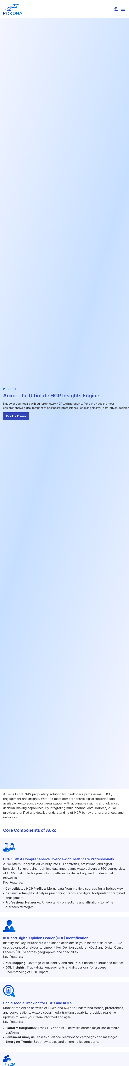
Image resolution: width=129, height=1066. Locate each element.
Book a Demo (16, 416)
